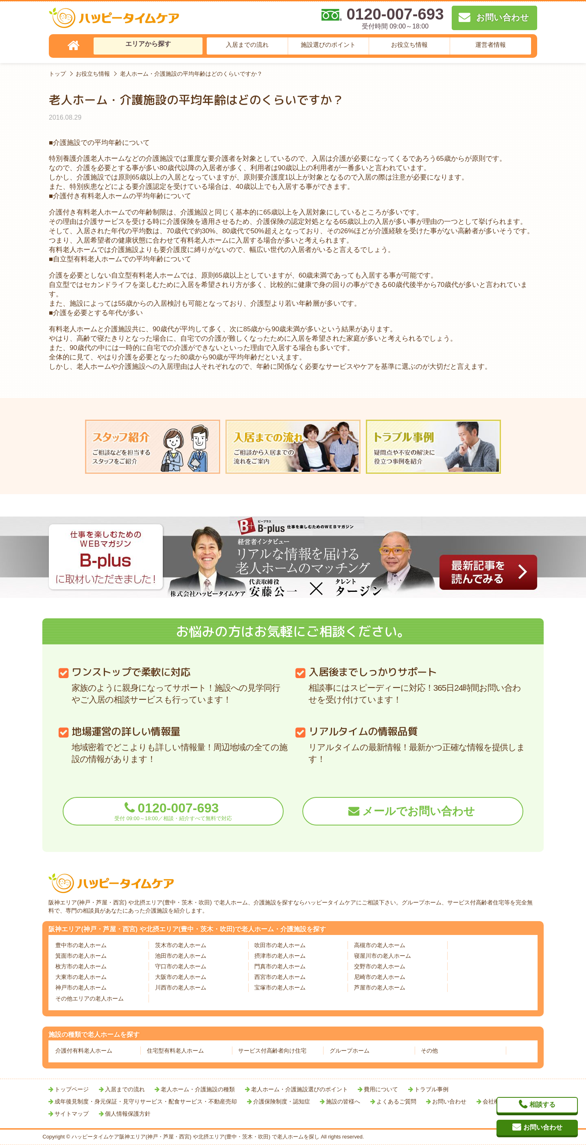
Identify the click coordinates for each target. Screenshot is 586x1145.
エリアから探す (148, 43)
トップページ (72, 1089)
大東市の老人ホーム (81, 977)
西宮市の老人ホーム (280, 977)
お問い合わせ (449, 1101)
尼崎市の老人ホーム (379, 977)
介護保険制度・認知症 (281, 1101)
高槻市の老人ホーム (379, 945)
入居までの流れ (247, 44)
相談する (542, 1104)
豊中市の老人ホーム (81, 945)
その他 (429, 1050)
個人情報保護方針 (128, 1113)
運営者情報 (490, 44)
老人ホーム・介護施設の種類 (198, 1089)
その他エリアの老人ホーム (89, 998)
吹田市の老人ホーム (280, 945)
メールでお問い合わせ (418, 811)
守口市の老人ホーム (180, 966)
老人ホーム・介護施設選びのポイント (299, 1089)
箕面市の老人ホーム (81, 955)
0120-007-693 (173, 811)
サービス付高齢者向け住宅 (272, 1050)
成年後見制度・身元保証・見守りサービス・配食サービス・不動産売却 (146, 1101)
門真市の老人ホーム (280, 966)
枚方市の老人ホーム (81, 966)
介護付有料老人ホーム (83, 1050)
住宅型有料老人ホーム (175, 1050)
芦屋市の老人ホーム (379, 987)
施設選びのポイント (328, 44)
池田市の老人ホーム (180, 955)
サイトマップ (72, 1113)
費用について (381, 1089)
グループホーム (350, 1050)
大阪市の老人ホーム (180, 977)
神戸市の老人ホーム (81, 987)
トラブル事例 (431, 1089)
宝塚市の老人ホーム (280, 987)
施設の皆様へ (343, 1101)
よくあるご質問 (396, 1101)
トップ (57, 73)
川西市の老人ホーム (180, 987)
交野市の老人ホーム (379, 966)
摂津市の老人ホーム (280, 955)
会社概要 (494, 1101)
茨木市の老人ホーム (180, 945)
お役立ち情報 (409, 44)
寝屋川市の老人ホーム (382, 955)
